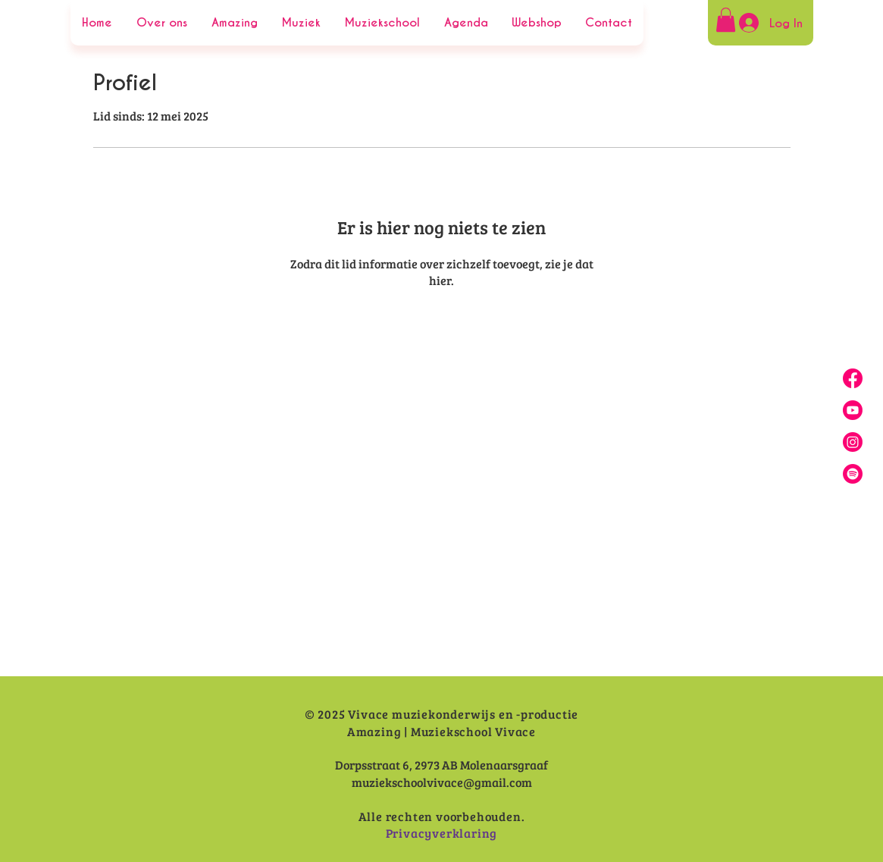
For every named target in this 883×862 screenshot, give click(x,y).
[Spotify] (853, 474)
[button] (725, 20)
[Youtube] (853, 410)
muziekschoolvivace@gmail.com (442, 782)
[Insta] (853, 442)
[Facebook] (853, 378)
